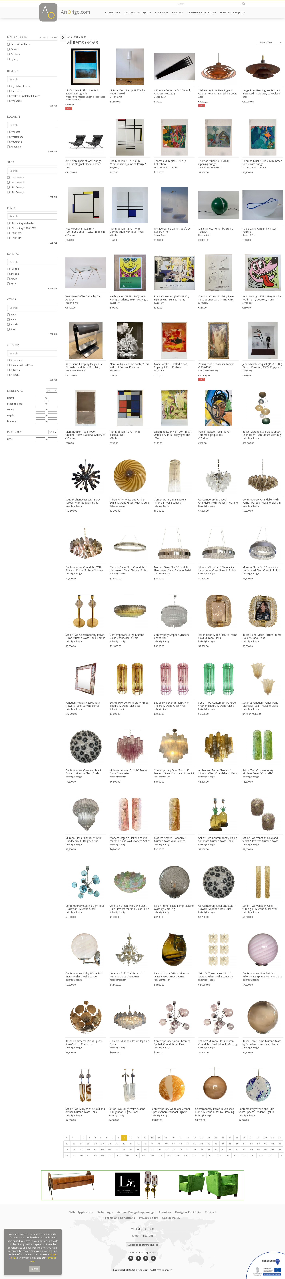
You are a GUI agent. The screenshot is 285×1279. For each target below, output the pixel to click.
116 (244, 1155)
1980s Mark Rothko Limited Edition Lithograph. (81, 92)
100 (110, 1155)
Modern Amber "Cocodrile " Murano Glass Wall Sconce (170, 839)
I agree (34, 1268)
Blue (11, 329)
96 (81, 1155)
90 (258, 1149)
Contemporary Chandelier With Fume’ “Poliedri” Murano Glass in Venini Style (261, 501)
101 (119, 1155)
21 (208, 1137)
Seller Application (81, 1212)
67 (95, 1149)
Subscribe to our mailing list (142, 1244)
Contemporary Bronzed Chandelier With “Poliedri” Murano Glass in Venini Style (218, 501)
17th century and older (20, 223)
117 (252, 1155)
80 (187, 1149)
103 (135, 1155)
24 (230, 1137)
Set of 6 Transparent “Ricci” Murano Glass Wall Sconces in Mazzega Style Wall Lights (216, 975)
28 (258, 1137)
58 (251, 1143)
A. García (13, 370)
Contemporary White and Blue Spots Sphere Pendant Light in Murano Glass (256, 1110)
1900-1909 (14, 233)
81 (194, 1149)
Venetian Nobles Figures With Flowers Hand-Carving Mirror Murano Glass (82, 704)
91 (265, 1149)
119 (269, 1155)
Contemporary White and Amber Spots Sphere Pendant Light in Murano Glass (171, 1110)
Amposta (13, 131)
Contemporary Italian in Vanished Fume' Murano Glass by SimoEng (214, 1110)
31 (279, 1137)
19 (194, 1137)
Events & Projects (233, 12)
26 (244, 1137)
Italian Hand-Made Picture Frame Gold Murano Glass (217, 636)
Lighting (161, 12)
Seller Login (105, 1212)
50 (194, 1143)
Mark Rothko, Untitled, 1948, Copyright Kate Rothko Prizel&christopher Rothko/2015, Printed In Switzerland (173, 365)
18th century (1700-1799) (21, 228)
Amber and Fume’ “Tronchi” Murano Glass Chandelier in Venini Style (218, 772)
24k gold (13, 273)
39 (116, 1143)
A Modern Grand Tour (20, 365)
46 (166, 1143)
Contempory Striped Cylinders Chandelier (171, 636)
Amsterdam (15, 136)
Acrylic (12, 278)
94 (67, 1155)
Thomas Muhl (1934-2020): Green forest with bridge (262, 162)
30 (272, 1137)
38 (109, 1143)
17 (180, 1137)
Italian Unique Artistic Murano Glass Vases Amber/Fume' (171, 975)
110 (194, 1155)
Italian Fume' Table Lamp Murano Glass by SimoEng (174, 907)
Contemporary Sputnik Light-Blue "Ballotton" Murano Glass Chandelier (85, 907)
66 (88, 1149)
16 (173, 1137)
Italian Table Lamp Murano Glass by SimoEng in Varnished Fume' (261, 1042)
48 (180, 1143)
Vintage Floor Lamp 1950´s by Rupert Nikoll (127, 92)
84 (216, 1149)
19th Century (15, 177)
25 (237, 1137)
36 (95, 1143)
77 (166, 1149)
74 (145, 1149)
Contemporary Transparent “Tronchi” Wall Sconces (170, 501)
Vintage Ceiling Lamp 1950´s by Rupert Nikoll (172, 230)
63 (67, 1149)
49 (187, 1143)
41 (131, 1143)
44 (152, 1143)
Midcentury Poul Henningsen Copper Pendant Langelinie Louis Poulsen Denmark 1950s (217, 92)
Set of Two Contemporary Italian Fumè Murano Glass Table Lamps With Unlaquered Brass (85, 636)
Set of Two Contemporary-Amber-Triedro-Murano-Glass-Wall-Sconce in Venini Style (130, 704)
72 (131, 1149)
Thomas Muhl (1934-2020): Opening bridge (214, 162)
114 (227, 1155)
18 (187, 1137)
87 (237, 1149)
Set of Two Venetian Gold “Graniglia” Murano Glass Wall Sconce (259, 907)
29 (265, 1137)
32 (67, 1143)
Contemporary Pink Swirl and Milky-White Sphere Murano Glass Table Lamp (262, 975)
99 (102, 1155)
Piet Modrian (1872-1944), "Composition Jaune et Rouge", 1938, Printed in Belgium (128, 162)
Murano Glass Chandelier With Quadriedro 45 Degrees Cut (83, 839)
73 (138, 1149)
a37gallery (115, 167)
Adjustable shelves (18, 86)
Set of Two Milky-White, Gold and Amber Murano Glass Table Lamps (85, 1110)
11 (138, 1137)
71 (124, 1149)
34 (81, 1143)
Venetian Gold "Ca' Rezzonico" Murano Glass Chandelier (128, 975)
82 (201, 1149)
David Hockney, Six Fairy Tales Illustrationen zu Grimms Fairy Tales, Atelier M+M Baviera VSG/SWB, (216, 298)
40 (124, 1143)
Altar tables (14, 91)
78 (173, 1149)
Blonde (12, 324)
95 (74, 1155)
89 (251, 1149)
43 (145, 1143)
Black (11, 319)
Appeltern (14, 146)
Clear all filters (48, 37)
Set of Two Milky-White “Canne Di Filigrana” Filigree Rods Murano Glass (127, 1110)
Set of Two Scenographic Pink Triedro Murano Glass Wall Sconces (171, 704)
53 (216, 1143)
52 (209, 1143)
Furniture (112, 12)
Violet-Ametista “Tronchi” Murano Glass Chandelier (129, 772)
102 (127, 1155)
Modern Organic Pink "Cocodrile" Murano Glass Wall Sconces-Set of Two (130, 839)
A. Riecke (13, 374)
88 (244, 1149)
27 (251, 1137)
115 (236, 1155)
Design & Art (116, 96)
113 (219, 1155)
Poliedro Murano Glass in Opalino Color (129, 1042)
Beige (11, 314)
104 (144, 1155)
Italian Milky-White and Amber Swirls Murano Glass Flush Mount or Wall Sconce (129, 501)
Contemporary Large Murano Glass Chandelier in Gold (127, 636)
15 (166, 1137)
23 (223, 1137)
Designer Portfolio (201, 12)
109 (185, 1155)
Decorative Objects (138, 12)
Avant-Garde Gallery (75, 370)
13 (152, 1137)
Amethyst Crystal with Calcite (23, 96)
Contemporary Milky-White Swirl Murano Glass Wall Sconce (84, 975)
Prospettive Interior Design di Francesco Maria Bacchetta (85, 98)
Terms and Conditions (120, 1218)
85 (223, 1149)
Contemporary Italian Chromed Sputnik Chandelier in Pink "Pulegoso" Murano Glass (172, 1042)
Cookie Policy (171, 1218)
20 (201, 1137)
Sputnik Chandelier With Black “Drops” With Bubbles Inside (82, 501)
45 (159, 1143)
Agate (12, 283)
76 (159, 1149)
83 (209, 1149)
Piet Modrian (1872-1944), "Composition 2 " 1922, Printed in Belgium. (85, 230)
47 (173, 1143)
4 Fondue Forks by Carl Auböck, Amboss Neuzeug (172, 92)
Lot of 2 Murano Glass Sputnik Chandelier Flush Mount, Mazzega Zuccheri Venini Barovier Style (218, 1042)
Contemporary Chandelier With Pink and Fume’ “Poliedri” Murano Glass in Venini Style (85, 569)
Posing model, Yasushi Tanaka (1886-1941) (216, 365)
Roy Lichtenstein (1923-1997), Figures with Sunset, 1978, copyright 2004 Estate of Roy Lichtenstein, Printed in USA (171, 298)
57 (244, 1143)
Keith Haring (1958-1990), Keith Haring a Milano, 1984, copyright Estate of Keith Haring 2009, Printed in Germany (129, 298)
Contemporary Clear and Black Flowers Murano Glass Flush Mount (83, 772)
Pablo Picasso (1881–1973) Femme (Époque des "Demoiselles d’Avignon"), (214, 433)
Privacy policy (148, 1218)
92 (272, 1149)
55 (230, 1143)
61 (272, 1143)
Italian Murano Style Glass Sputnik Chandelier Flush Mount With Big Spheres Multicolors (262, 433)
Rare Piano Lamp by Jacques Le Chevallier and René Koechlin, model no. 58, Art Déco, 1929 (84, 365)
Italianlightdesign (250, 438)
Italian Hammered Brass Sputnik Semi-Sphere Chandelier (84, 1042)
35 (88, 1143)
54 (223, 1143)
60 (265, 1143)
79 (180, 1149)
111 (202, 1155)
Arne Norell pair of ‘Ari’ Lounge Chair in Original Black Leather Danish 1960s (83, 162)
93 (279, 1149)
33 (74, 1143)
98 (95, 1155)
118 (261, 1155)
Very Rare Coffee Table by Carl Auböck (83, 298)
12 (145, 1137)
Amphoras (14, 100)
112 (210, 1155)
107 (169, 1155)
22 (215, 1137)
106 (160, 1155)
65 (81, 1149)
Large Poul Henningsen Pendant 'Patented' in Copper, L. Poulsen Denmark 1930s (261, 92)
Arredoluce (14, 360)
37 (102, 1143)
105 (152, 1155)
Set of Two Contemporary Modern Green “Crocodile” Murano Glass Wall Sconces (258, 772)
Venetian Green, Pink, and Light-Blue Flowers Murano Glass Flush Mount (129, 907)
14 (159, 1137)
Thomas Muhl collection (166, 167)
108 (177, 1155)
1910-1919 (14, 238)
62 (279, 1143)
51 (201, 1143)
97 (88, 1155)
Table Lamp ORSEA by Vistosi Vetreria (259, 230)
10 (130, 1137)
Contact (210, 1212)
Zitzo (200, 96)
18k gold (13, 268)
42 (138, 1143)
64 (74, 1149)
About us (165, 1212)
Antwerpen (14, 141)
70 (116, 1149)
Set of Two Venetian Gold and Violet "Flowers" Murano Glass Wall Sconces (260, 839)
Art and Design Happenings (135, 1212)
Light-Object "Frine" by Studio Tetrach (215, 230)
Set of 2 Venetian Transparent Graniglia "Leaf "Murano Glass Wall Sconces (260, 704)
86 (230, 1149)
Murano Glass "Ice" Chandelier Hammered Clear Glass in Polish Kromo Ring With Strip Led (128, 569)
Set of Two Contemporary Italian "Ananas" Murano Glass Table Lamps (217, 839)
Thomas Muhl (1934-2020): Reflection (170, 162)
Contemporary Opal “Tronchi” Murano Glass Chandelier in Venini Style (174, 772)
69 (109, 1149)
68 (102, 1149)
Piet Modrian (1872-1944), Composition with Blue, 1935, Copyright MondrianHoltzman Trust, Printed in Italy (127, 230)
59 (258, 1143)
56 (237, 1143)
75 (152, 1149)
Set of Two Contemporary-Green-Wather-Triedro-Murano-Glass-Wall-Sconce (218, 704)
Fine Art (178, 12)
